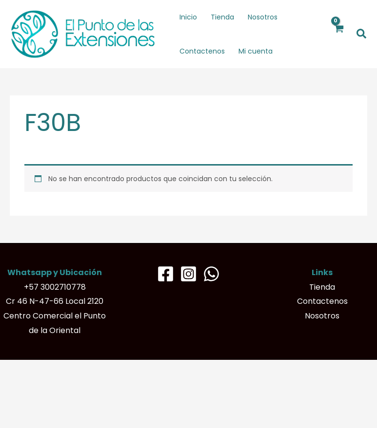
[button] (362, 34)
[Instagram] (188, 273)
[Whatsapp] (211, 273)
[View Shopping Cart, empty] (339, 34)
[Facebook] (165, 273)
